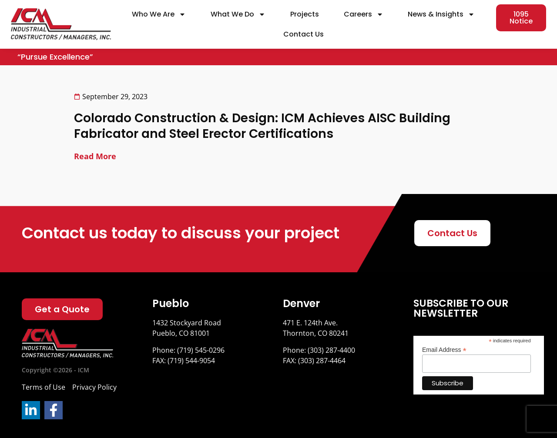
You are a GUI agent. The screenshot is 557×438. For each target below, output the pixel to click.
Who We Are (159, 14)
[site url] (61, 24)
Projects (304, 14)
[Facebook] (53, 410)
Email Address (444, 349)
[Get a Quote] (62, 309)
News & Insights (441, 14)
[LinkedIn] (31, 410)
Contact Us (303, 34)
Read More (95, 156)
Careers (363, 14)
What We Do (238, 14)
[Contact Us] (452, 233)
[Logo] (67, 343)
